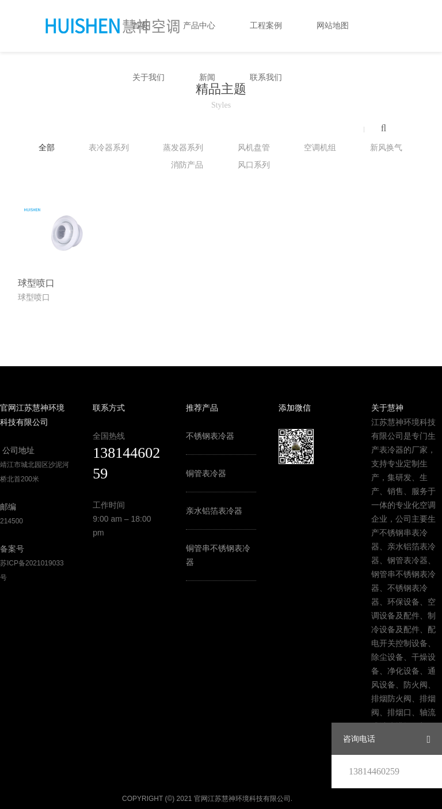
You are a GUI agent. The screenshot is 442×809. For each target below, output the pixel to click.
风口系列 (254, 164)
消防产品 (187, 164)
